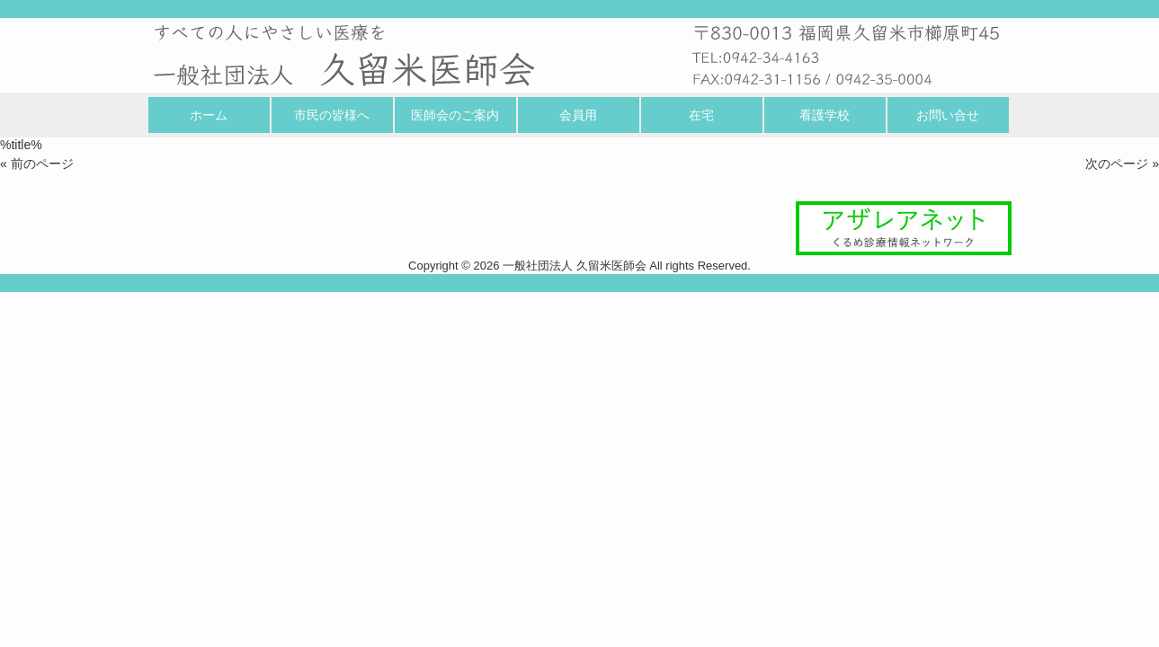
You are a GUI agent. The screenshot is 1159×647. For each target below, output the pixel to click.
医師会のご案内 (455, 115)
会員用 (578, 115)
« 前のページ (37, 163)
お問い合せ (947, 115)
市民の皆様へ (332, 115)
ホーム (208, 115)
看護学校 (824, 115)
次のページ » (1122, 163)
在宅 (701, 115)
